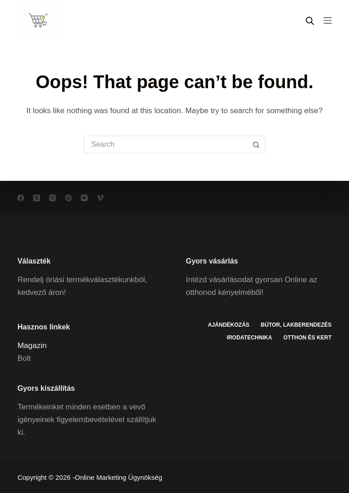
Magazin (31, 345)
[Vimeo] (100, 197)
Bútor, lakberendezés (296, 325)
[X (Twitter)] (36, 197)
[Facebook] (20, 197)
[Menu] (328, 20)
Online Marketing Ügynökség (119, 477)
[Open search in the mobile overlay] (309, 21)
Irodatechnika (249, 337)
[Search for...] (165, 144)
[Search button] (256, 144)
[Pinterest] (68, 197)
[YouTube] (84, 197)
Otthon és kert (308, 337)
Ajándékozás (228, 325)
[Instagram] (52, 197)
